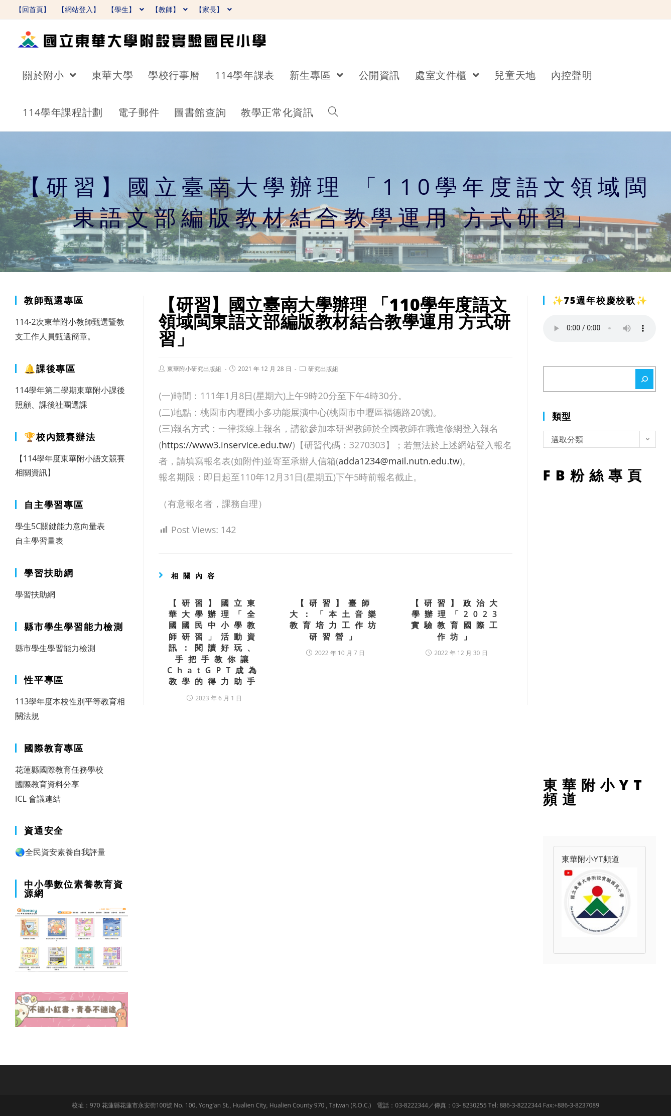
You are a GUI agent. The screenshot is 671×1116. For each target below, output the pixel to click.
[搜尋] (644, 379)
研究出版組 (323, 368)
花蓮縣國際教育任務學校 (59, 769)
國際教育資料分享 (47, 784)
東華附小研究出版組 (194, 368)
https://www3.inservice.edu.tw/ (227, 445)
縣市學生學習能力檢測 (55, 648)
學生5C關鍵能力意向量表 (60, 526)
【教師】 (170, 9)
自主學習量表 (39, 540)
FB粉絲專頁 (599, 627)
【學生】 (125, 9)
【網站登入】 (79, 9)
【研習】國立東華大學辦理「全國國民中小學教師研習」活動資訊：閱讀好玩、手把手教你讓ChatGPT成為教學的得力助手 (214, 642)
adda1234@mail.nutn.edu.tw (398, 461)
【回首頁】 (32, 9)
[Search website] (333, 112)
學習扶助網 (35, 594)
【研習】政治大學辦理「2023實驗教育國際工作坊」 (456, 619)
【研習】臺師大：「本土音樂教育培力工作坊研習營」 (335, 619)
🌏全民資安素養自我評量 (60, 851)
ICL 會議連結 (38, 798)
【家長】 (213, 9)
